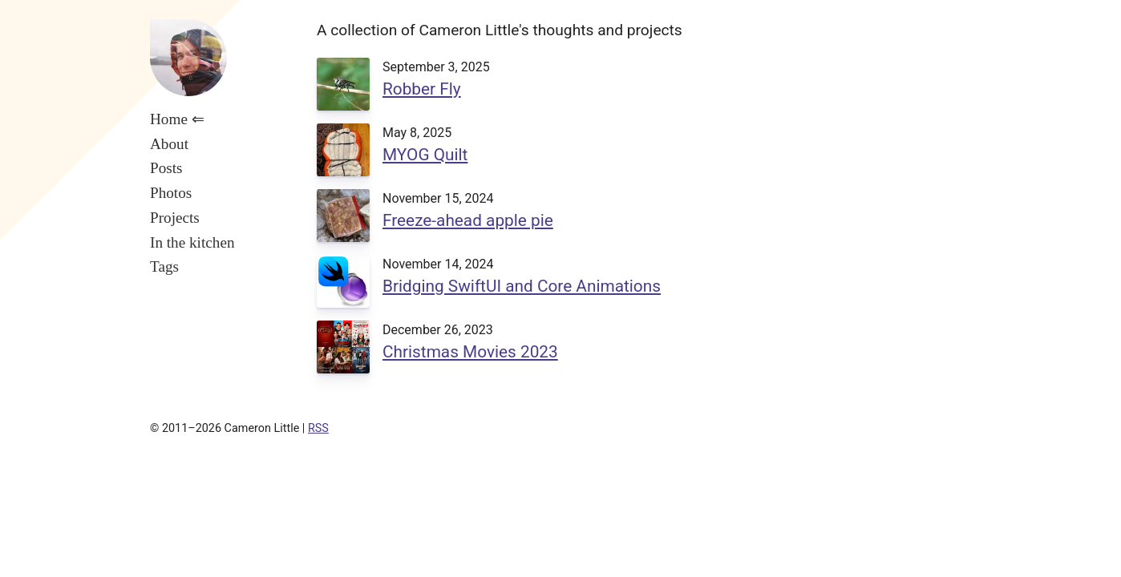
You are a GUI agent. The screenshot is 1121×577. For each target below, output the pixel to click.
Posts (166, 167)
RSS (318, 428)
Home (169, 119)
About (169, 143)
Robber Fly (421, 89)
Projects (175, 217)
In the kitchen (192, 242)
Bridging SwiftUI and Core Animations (521, 286)
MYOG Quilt (424, 154)
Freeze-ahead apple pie (467, 220)
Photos (171, 192)
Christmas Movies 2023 (470, 351)
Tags (164, 266)
